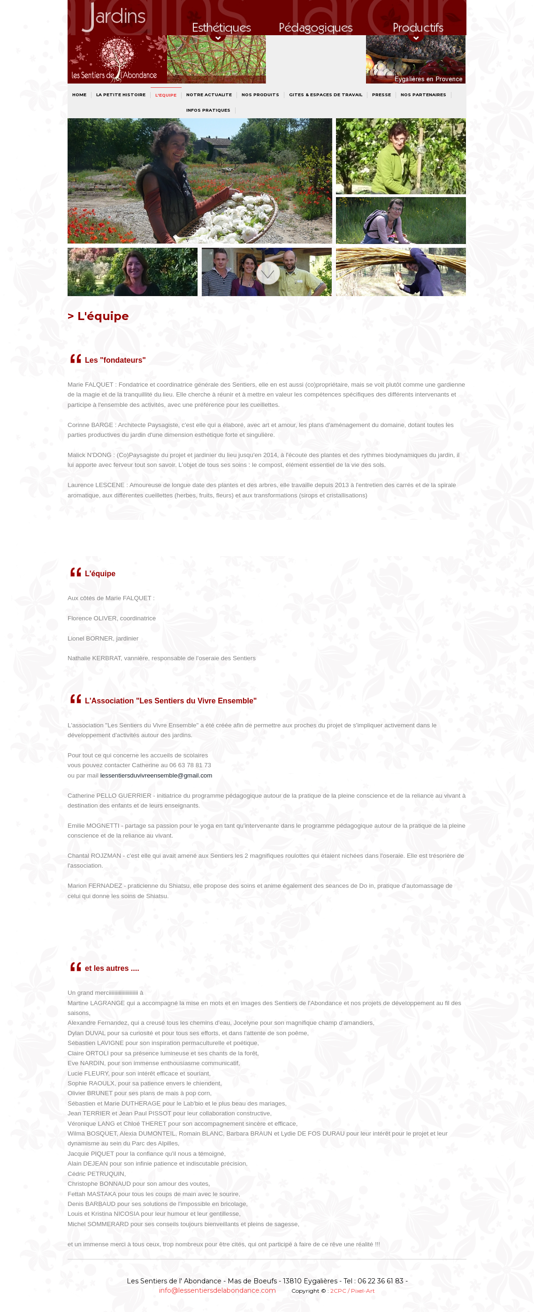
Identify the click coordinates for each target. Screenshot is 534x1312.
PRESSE (381, 94)
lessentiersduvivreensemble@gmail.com (156, 775)
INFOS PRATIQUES (208, 110)
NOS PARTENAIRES (423, 94)
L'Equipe (165, 95)
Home (79, 94)
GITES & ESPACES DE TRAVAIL (325, 94)
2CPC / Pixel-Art (352, 1290)
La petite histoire (120, 94)
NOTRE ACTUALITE (209, 94)
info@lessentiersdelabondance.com (217, 1290)
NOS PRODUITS (260, 94)
